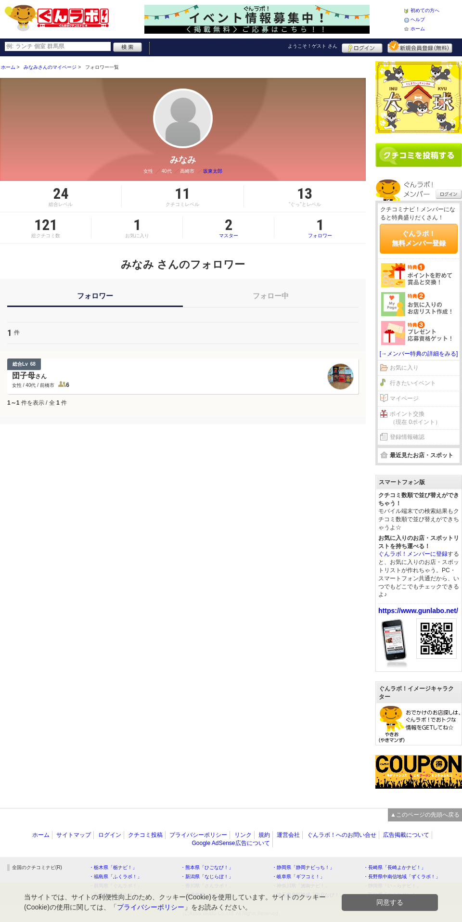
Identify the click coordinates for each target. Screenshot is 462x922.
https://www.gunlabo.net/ (418, 611)
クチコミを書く (418, 155)
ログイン (362, 46)
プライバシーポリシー (198, 835)
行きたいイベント (413, 383)
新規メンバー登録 (419, 46)
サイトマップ (73, 835)
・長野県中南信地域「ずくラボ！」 (401, 876)
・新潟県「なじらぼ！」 (206, 876)
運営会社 (288, 835)
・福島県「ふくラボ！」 (115, 876)
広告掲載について (406, 835)
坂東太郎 (212, 171)
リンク (243, 835)
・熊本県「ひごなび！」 (206, 867)
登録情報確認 (407, 437)
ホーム (418, 28)
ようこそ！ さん (312, 46)
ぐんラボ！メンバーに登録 (413, 554)
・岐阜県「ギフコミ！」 (298, 876)
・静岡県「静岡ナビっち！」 (303, 867)
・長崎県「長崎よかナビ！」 (394, 867)
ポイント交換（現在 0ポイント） (415, 417)
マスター (228, 227)
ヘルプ (418, 19)
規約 (264, 835)
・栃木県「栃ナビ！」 (113, 867)
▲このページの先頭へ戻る (425, 814)
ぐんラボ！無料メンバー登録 (419, 238)
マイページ (404, 398)
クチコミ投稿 (145, 835)
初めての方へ (425, 10)
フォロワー (320, 227)
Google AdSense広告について (231, 843)
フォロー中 (271, 296)
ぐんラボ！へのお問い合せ (341, 835)
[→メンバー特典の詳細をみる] (419, 353)
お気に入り (404, 367)
